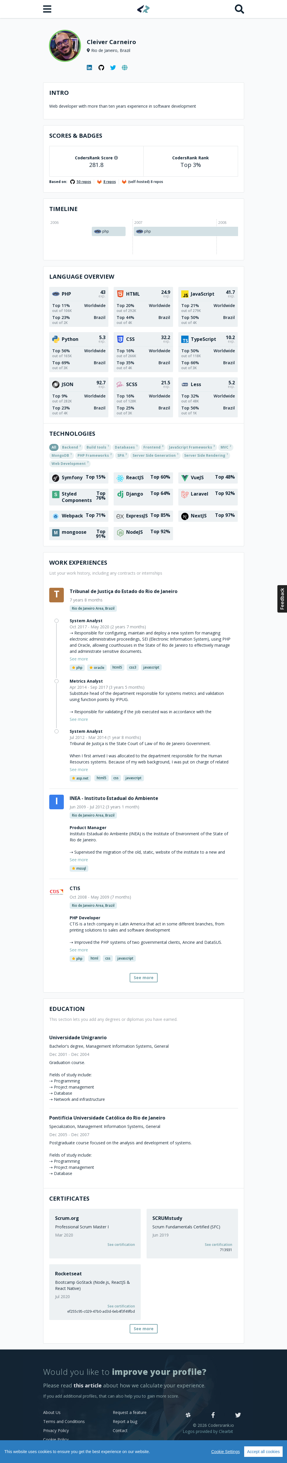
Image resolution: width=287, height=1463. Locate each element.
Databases (126, 447)
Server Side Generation (155, 455)
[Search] (239, 9)
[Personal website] (125, 68)
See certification (121, 1244)
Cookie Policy (55, 1439)
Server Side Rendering (206, 455)
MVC (226, 447)
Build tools (98, 447)
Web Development (70, 463)
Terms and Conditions (64, 1421)
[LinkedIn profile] (90, 68)
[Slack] (188, 1415)
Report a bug (125, 1421)
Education (67, 1009)
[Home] (143, 9)
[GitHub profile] (101, 68)
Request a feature (130, 1412)
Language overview (81, 276)
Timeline (63, 209)
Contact (120, 1430)
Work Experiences (78, 562)
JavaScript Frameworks (192, 447)
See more (144, 977)
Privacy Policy (56, 1430)
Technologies (72, 433)
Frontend (153, 447)
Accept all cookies (263, 1451)
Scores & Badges (75, 136)
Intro (59, 93)
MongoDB (62, 455)
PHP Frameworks (95, 455)
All (54, 447)
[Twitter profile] (113, 68)
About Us (52, 1412)
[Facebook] (213, 1415)
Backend (71, 447)
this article (87, 1385)
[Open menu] (47, 9)
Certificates (69, 1198)
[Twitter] (238, 1415)
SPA (122, 455)
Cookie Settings (225, 1451)
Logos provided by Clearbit (208, 1431)
